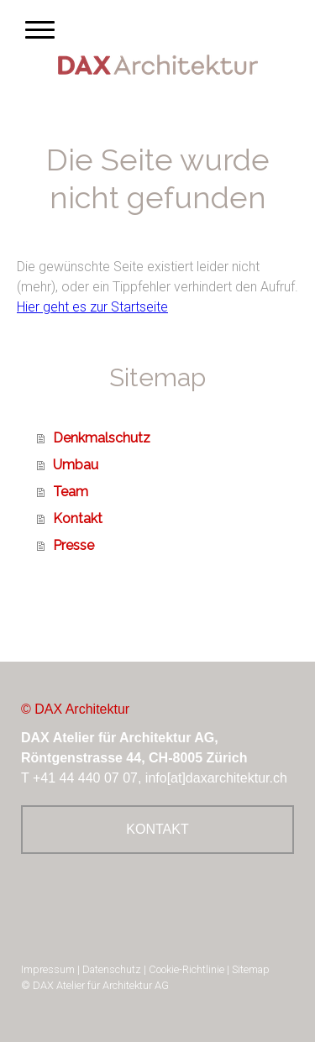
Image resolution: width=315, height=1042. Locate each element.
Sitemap (251, 969)
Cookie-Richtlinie (186, 969)
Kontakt (77, 518)
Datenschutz (111, 969)
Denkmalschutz (101, 438)
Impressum (48, 969)
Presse (73, 545)
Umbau (75, 465)
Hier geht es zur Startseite (92, 307)
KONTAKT (157, 829)
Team (70, 492)
